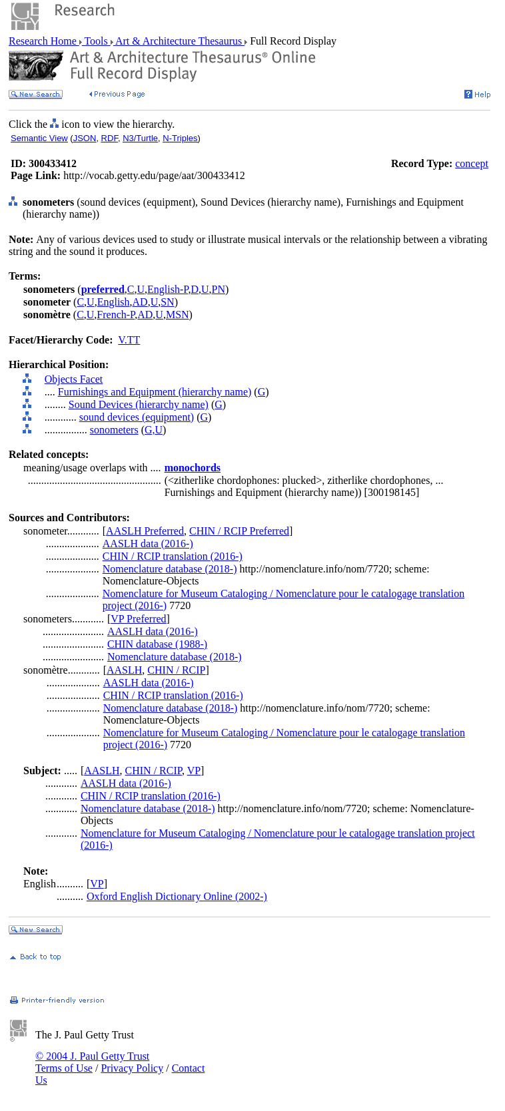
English (113, 302)
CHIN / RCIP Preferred (239, 531)
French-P (116, 314)
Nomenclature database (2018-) (170, 568)
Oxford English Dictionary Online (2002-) (177, 896)
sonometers (114, 429)
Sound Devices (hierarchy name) (139, 404)
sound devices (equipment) (136, 417)
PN (218, 289)
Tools (96, 41)
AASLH (124, 670)
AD (140, 302)
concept (471, 163)
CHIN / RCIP (176, 670)
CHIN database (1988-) (157, 644)
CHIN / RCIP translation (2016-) (173, 556)
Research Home (44, 41)
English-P (167, 289)
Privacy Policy (132, 1068)
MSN (177, 314)
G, (150, 429)
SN (167, 302)
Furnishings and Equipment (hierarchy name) (155, 391)
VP (194, 770)
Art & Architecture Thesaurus (179, 41)
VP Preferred (138, 618)
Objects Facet (74, 379)
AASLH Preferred (145, 531)
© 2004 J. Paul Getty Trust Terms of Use (92, 1062)
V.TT (129, 339)
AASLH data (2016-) (148, 543)
